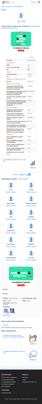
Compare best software (7, 379)
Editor (24, 300)
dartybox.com (31, 60)
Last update (6, 303)
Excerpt (5, 289)
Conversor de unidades (7, 384)
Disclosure (25, 377)
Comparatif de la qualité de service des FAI (14, 160)
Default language (27, 298)
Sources (5, 293)
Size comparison (5, 386)
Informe (15, 174)
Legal (23, 379)
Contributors (6, 306)
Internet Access (18, 6)
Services (9, 6)
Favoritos (19, 21)
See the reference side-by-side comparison (15, 26)
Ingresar (33, 2)
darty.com (30, 81)
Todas (3, 6)
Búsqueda (13, 2)
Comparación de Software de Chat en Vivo (14, 352)
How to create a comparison (9, 377)
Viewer (5, 300)
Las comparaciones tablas (8, 382)
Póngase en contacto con (29, 382)
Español (39, 2)
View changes (6, 315)
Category (5, 298)
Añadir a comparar (23, 179)
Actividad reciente (6, 393)
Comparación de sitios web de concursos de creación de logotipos (13, 336)
